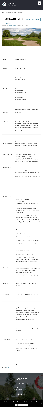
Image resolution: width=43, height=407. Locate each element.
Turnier (7, 367)
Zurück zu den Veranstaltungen (32, 19)
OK (16, 404)
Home (3, 12)
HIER (24, 48)
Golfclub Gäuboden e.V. (13, 25)
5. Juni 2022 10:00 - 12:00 (6, 23)
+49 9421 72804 (26, 389)
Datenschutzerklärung (21, 399)
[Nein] (41, 403)
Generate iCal (4, 369)
